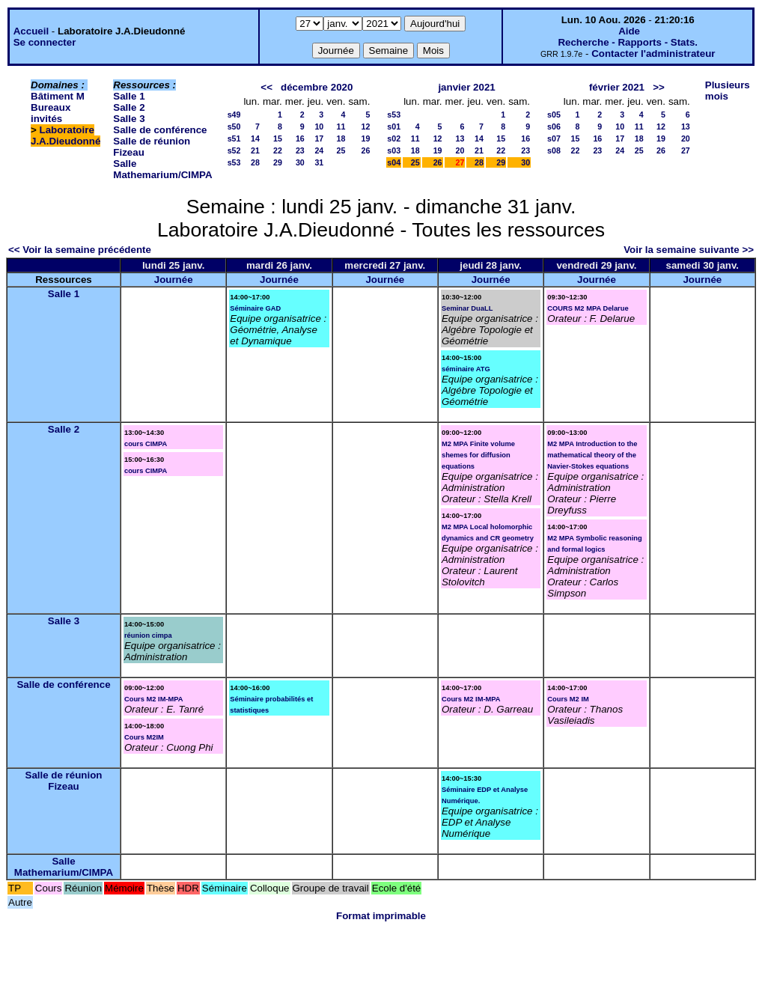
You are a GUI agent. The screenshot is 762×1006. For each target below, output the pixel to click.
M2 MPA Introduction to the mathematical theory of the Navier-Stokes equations (592, 455)
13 (460, 138)
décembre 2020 (317, 87)
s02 (393, 138)
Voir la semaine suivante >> (689, 249)
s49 (234, 114)
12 (365, 126)
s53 (234, 162)
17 (318, 138)
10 (318, 126)
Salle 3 (128, 118)
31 (318, 162)
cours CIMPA (145, 444)
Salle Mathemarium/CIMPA (162, 169)
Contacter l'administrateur (653, 53)
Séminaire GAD (255, 308)
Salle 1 (128, 96)
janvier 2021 (466, 87)
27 (685, 150)
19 (365, 138)
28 (255, 162)
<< (266, 87)
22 (277, 150)
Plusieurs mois (727, 90)
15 (277, 138)
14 (255, 138)
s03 (393, 150)
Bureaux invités (50, 113)
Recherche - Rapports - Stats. (628, 42)
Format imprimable (381, 915)
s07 (554, 138)
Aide (629, 31)
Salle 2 (128, 107)
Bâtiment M (58, 96)
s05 (554, 114)
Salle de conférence (160, 129)
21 (255, 150)
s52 (234, 150)
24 (318, 150)
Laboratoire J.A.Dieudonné (65, 135)
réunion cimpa (148, 635)
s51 (234, 138)
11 (341, 126)
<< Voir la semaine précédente (79, 249)
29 (277, 162)
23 (300, 150)
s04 (393, 162)
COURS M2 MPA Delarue (587, 308)
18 (341, 138)
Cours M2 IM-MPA (153, 699)
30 (300, 162)
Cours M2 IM (567, 699)
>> (659, 87)
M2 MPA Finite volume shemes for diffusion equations (478, 455)
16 (300, 138)
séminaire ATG (466, 369)
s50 (234, 126)
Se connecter (44, 42)
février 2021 (616, 87)
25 (341, 150)
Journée (173, 279)
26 (365, 150)
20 (460, 150)
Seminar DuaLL (467, 308)
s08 (554, 150)
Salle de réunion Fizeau (64, 780)
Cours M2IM (144, 737)
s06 (554, 126)
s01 (393, 126)
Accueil (31, 31)
